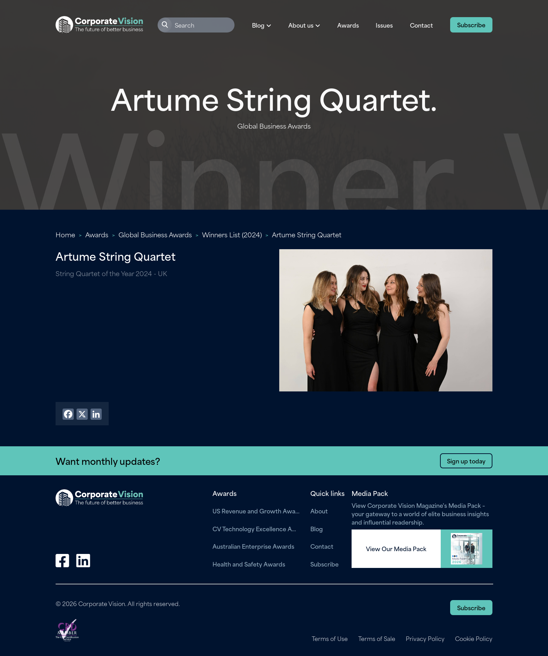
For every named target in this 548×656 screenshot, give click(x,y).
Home (65, 234)
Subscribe (471, 24)
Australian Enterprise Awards (253, 546)
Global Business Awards (155, 234)
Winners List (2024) (232, 234)
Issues (384, 25)
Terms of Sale (376, 638)
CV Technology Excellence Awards (256, 528)
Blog (316, 528)
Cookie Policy (473, 638)
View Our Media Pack (396, 548)
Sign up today (466, 460)
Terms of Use (330, 638)
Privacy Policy (425, 638)
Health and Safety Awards (248, 564)
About (319, 510)
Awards (348, 25)
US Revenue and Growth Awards (256, 510)
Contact (421, 25)
